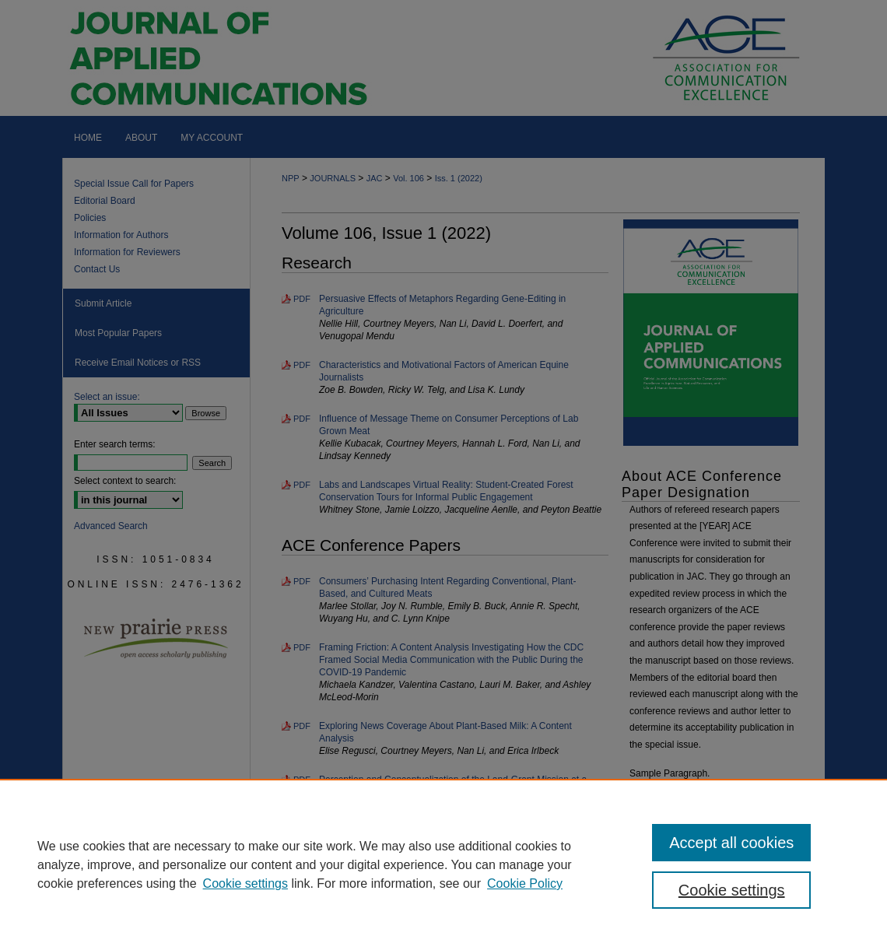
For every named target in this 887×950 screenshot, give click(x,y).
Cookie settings (245, 883)
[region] (443, 864)
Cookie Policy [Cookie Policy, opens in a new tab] (525, 883)
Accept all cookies (731, 842)
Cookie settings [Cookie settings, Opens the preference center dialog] (731, 890)
